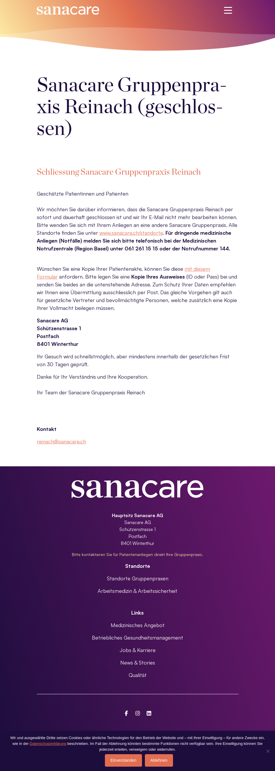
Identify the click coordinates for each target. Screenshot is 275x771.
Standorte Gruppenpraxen (137, 578)
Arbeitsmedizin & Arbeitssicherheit (137, 591)
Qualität (138, 675)
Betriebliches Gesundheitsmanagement (137, 637)
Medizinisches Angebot (138, 625)
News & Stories (137, 662)
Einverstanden (123, 760)
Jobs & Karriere (138, 650)
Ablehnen (158, 760)
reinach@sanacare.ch (61, 441)
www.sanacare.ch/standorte (131, 233)
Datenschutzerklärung (48, 743)
